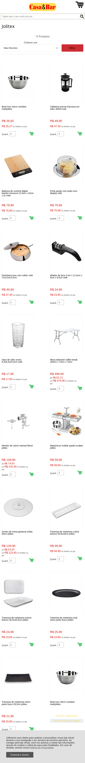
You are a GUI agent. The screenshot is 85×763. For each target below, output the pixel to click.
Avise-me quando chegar (14, 565)
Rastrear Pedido (19, 650)
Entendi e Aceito (19, 754)
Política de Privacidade (41, 747)
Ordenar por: (31, 42)
